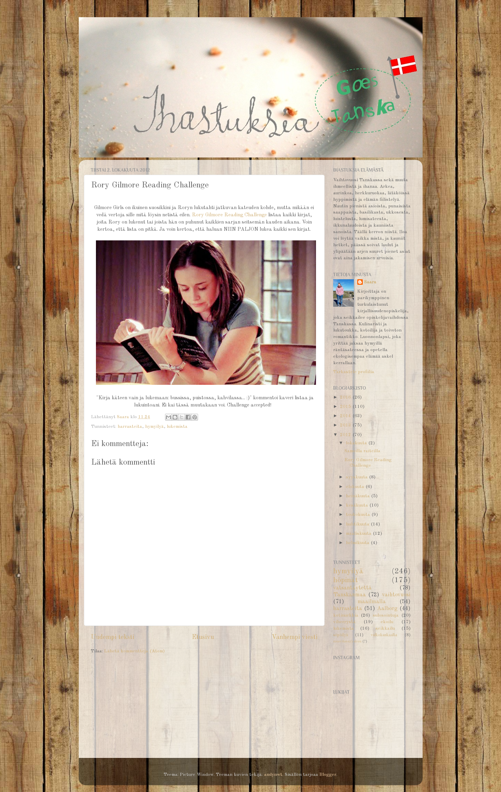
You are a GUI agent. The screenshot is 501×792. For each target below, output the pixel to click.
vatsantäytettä (352, 588)
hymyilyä (154, 426)
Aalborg (387, 608)
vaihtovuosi (396, 595)
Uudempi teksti (112, 637)
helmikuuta (358, 543)
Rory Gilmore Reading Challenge (229, 215)
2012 (346, 435)
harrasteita (130, 426)
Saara (370, 282)
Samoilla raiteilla (362, 451)
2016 (346, 397)
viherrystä (344, 622)
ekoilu (387, 622)
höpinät (345, 580)
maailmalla (372, 602)
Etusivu (203, 637)
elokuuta (356, 487)
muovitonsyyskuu (347, 641)
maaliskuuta (359, 533)
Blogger (327, 774)
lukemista (177, 426)
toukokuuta (358, 514)
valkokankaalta (384, 635)
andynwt (273, 774)
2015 (346, 406)
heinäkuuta (358, 496)
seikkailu (385, 628)
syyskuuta (357, 477)
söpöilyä (340, 635)
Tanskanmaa (349, 595)
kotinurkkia (345, 615)
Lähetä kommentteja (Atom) (134, 651)
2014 (346, 416)
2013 (346, 425)
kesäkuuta (357, 505)
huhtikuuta (358, 524)
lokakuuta (357, 443)
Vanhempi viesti (295, 637)
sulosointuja (386, 615)
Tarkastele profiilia (353, 372)
